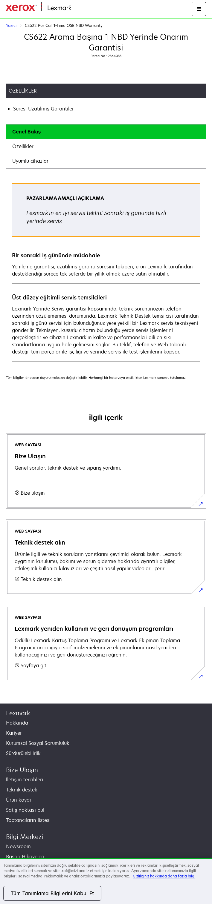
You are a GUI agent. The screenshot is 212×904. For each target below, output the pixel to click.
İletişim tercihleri (24, 779)
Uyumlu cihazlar (30, 161)
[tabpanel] (106, 272)
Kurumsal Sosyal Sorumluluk (37, 743)
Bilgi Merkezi (24, 837)
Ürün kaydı (18, 800)
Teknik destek (21, 789)
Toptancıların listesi (28, 820)
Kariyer (14, 733)
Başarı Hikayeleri (25, 856)
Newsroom (18, 846)
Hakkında (17, 722)
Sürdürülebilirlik (23, 753)
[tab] (106, 131)
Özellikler (22, 146)
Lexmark (18, 713)
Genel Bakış (26, 131)
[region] (106, 881)
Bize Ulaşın (22, 770)
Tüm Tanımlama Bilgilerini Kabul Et (52, 893)
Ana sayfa (81, 8)
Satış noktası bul (25, 810)
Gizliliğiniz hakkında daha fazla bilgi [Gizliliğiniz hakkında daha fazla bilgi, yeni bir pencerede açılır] (164, 876)
